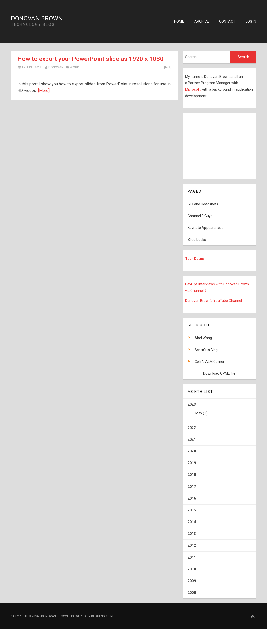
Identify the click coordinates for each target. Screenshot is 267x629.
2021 (192, 439)
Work (74, 67)
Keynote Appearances (205, 227)
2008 (192, 592)
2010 (192, 569)
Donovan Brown (37, 18)
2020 (192, 451)
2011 (192, 557)
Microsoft (193, 89)
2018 (192, 475)
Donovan (55, 67)
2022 (192, 428)
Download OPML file (219, 373)
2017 (192, 487)
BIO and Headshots (203, 204)
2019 (192, 463)
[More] (44, 90)
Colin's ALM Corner (209, 362)
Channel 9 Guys (200, 216)
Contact (227, 21)
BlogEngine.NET (103, 616)
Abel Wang (203, 338)
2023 (219, 410)
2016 (192, 498)
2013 (192, 534)
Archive (201, 21)
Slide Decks (197, 239)
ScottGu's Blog (206, 350)
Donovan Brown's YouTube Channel (213, 301)
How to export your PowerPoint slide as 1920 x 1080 (90, 58)
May (198, 413)
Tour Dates (194, 259)
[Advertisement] (214, 145)
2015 (192, 510)
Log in (251, 21)
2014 (192, 522)
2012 (192, 545)
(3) (167, 67)
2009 (192, 581)
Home (179, 21)
